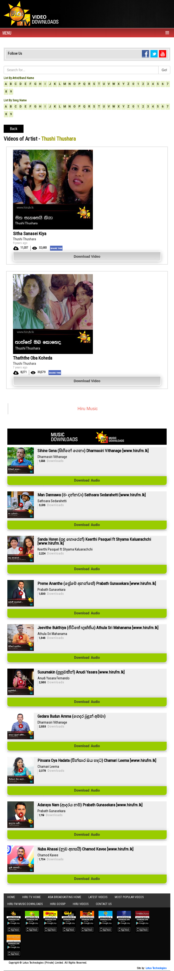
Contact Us (104, 904)
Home (11, 897)
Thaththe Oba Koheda (32, 358)
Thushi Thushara (24, 239)
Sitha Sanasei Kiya (29, 233)
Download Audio (87, 480)
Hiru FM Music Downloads (25, 904)
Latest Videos (97, 897)
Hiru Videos (80, 904)
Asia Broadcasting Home (64, 897)
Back (13, 128)
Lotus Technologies (156, 968)
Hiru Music (87, 408)
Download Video (87, 256)
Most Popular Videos (129, 897)
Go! (164, 70)
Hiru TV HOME (31, 897)
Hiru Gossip (57, 904)
